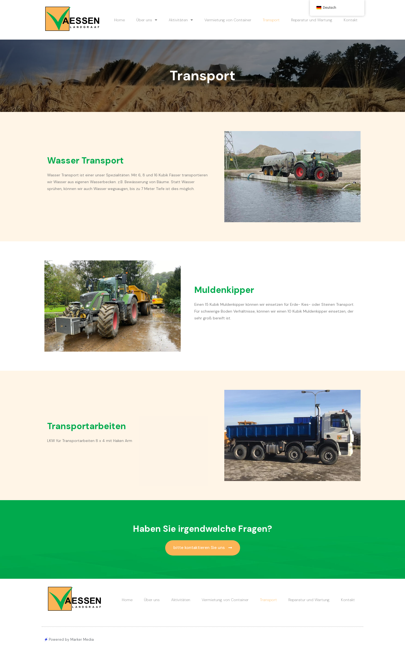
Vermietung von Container (227, 19)
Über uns (146, 20)
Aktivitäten (181, 20)
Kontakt (351, 19)
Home (119, 19)
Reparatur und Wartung (311, 19)
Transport (271, 19)
